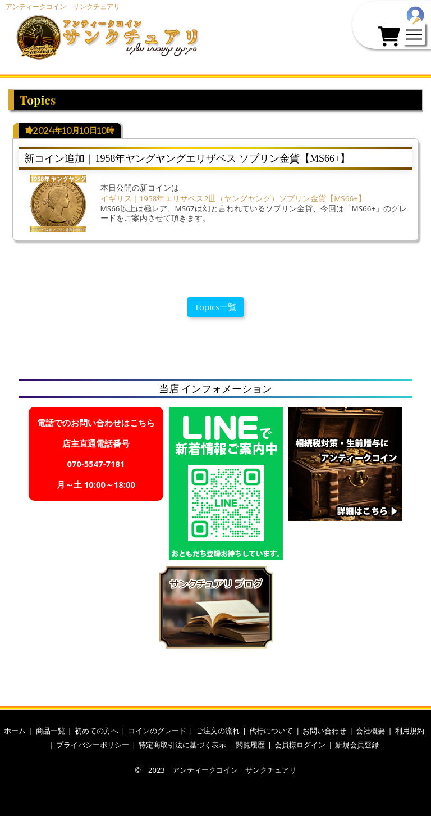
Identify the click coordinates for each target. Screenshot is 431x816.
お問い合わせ (324, 731)
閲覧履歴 (250, 745)
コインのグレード (157, 731)
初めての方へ (96, 731)
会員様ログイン (299, 745)
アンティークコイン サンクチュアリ (63, 6)
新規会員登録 (357, 745)
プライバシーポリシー (92, 745)
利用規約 (409, 731)
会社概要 (370, 731)
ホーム (15, 731)
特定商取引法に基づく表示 (182, 745)
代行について (271, 731)
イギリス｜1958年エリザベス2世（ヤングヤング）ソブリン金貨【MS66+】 (233, 198)
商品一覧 (50, 731)
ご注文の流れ (218, 731)
